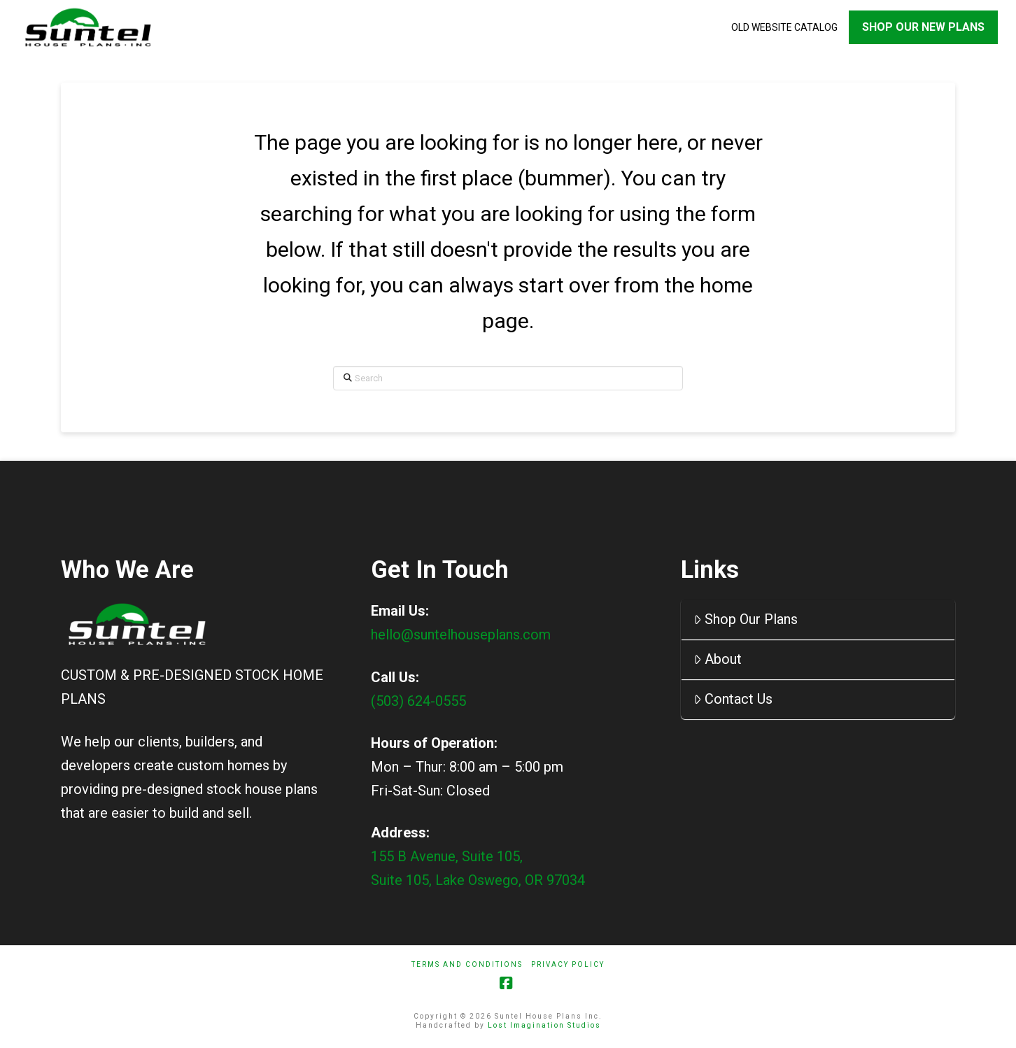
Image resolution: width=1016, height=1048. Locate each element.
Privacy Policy (568, 966)
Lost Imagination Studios (544, 1027)
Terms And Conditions (467, 966)
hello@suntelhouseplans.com (461, 636)
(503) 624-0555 (418, 702)
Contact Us (732, 701)
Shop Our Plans (745, 621)
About (717, 661)
